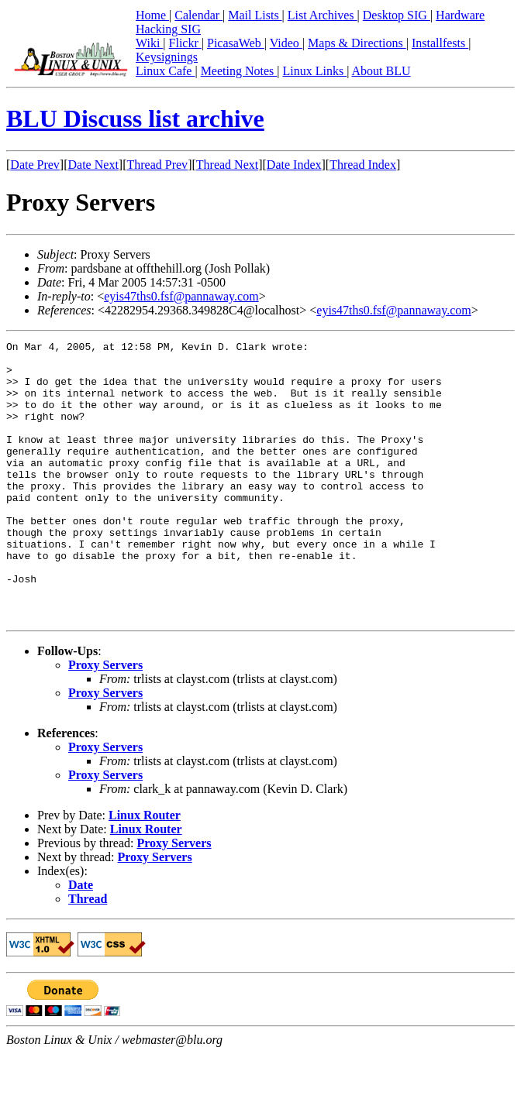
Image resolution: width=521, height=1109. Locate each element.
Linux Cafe (165, 70)
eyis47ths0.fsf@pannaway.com (181, 296)
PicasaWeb (235, 43)
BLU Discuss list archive (135, 118)
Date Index (294, 164)
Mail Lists (254, 15)
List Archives (322, 15)
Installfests (440, 43)
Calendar (198, 15)
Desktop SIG (396, 15)
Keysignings (167, 57)
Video (286, 43)
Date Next (93, 164)
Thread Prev (157, 164)
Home (152, 15)
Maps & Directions (357, 43)
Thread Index (363, 164)
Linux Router (145, 870)
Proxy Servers (105, 720)
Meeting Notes (239, 70)
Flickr (185, 43)
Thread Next (227, 164)
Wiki (149, 43)
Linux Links (314, 70)
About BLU (380, 70)
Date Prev (35, 164)
